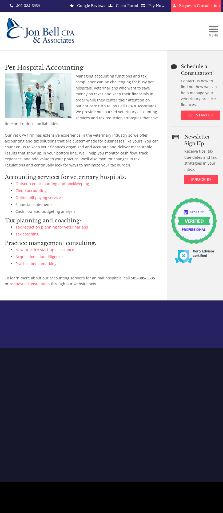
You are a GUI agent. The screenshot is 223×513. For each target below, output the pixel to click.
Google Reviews (87, 5)
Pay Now (152, 5)
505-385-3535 (25, 5)
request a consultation (30, 283)
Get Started (200, 115)
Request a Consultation (196, 5)
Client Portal (123, 5)
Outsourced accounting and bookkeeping (52, 183)
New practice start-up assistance (44, 249)
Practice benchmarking (36, 263)
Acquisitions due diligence (39, 256)
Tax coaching (27, 234)
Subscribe (202, 180)
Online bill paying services (39, 197)
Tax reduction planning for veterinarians (51, 227)
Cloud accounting (31, 190)
